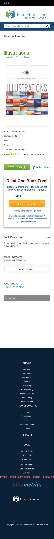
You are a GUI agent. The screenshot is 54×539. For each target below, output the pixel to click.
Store (27, 420)
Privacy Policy (27, 455)
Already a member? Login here (27, 211)
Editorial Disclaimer (27, 469)
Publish (27, 382)
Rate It (41, 154)
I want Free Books (27, 203)
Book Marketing (27, 390)
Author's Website (12, 298)
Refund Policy (27, 459)
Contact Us (27, 428)
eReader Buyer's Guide (27, 424)
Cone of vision (17, 131)
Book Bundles (27, 378)
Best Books (27, 374)
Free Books (27, 370)
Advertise (27, 473)
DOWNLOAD (17, 167)
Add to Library (41, 167)
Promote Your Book (27, 394)
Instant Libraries (27, 402)
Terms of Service (27, 451)
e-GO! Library (27, 398)
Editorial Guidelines (27, 465)
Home (27, 412)
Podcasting (27, 386)
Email (18, 195)
